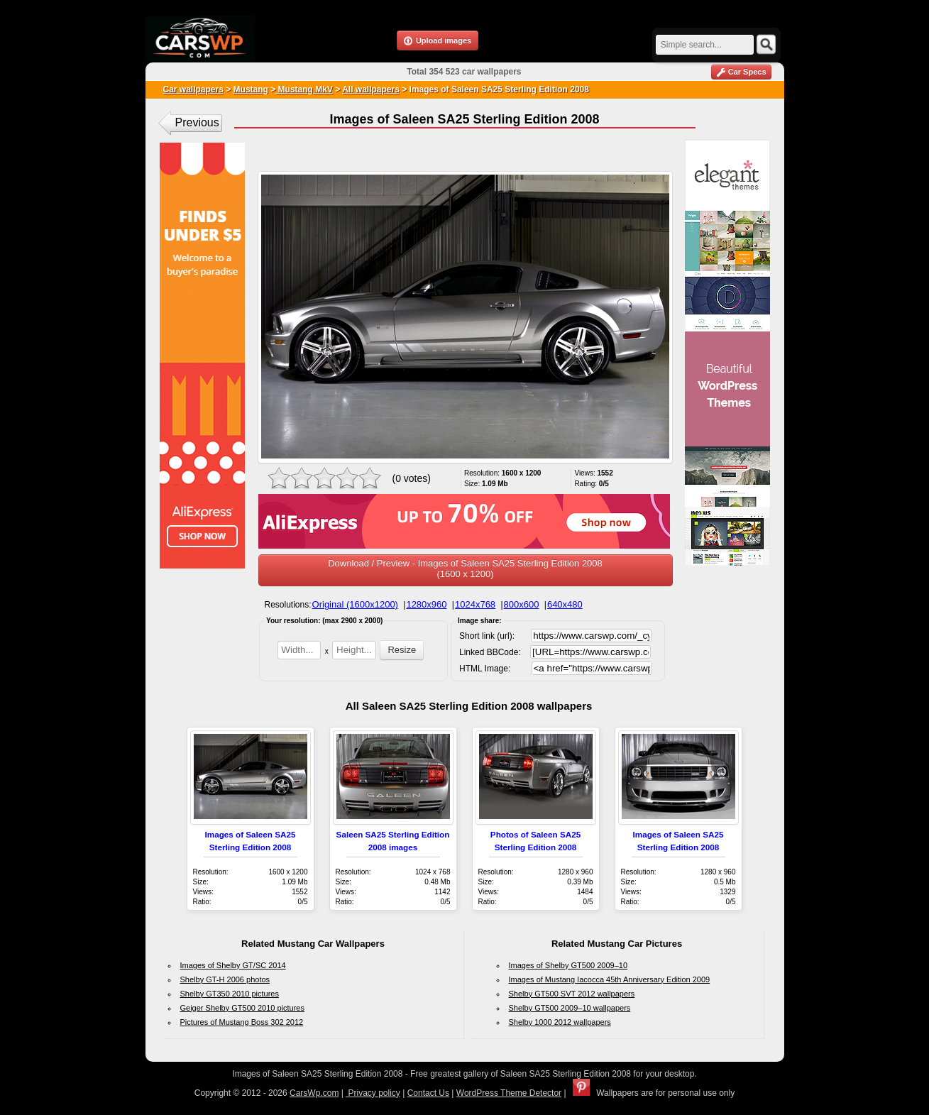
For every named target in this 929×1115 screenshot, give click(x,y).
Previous (197, 122)
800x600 (521, 604)
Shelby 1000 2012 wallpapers (560, 1022)
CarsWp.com (314, 1093)
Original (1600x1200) (355, 604)
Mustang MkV (304, 89)
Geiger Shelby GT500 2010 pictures (242, 1008)
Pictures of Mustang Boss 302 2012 (242, 1022)
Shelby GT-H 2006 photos (225, 979)
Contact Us (428, 1093)
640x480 (565, 604)
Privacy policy (373, 1093)
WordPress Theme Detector (508, 1093)
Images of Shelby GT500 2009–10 (568, 965)
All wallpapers (371, 89)
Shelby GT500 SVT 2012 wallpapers (572, 993)
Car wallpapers (193, 89)
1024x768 (475, 604)
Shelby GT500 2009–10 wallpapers (570, 1008)
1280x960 (426, 604)
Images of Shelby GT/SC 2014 (233, 965)
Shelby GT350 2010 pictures (229, 993)
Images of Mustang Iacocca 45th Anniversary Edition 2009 (609, 979)
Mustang (250, 89)
